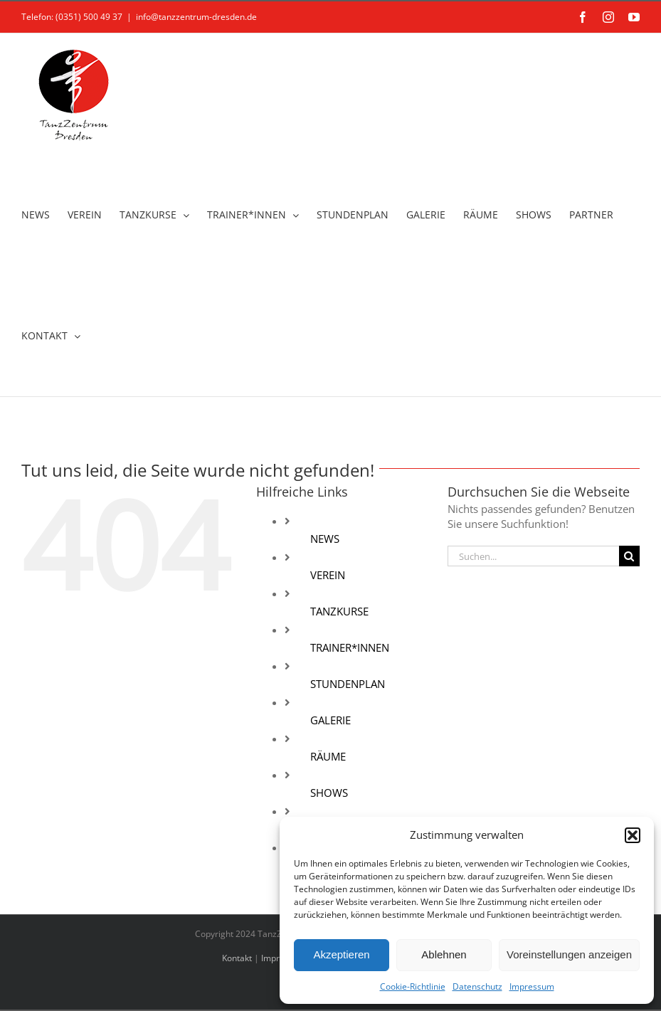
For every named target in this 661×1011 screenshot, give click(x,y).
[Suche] (629, 556)
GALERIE (330, 720)
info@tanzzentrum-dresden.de (196, 17)
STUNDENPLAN (347, 684)
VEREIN (327, 575)
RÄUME (328, 756)
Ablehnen (443, 954)
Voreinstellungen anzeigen (569, 954)
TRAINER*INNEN (349, 647)
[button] (632, 835)
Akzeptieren (341, 954)
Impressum (531, 986)
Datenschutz (477, 986)
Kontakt (237, 958)
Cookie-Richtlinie (412, 986)
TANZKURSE (339, 611)
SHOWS (329, 792)
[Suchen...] (533, 556)
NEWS (324, 538)
